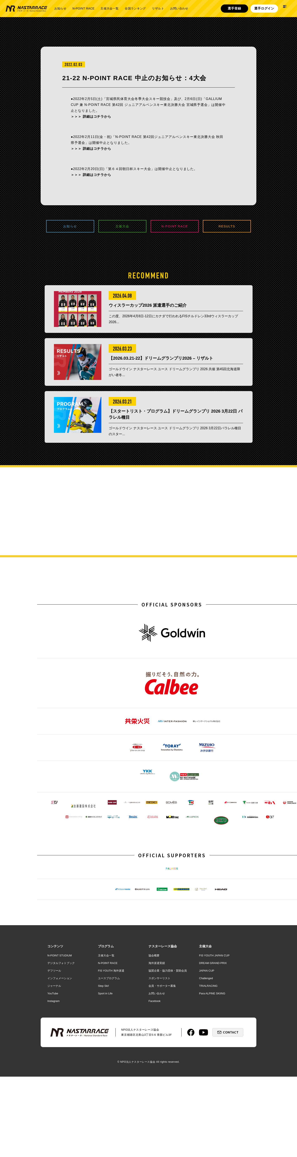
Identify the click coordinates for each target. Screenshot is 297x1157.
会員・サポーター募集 (162, 1074)
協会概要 (153, 1043)
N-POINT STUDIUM (59, 1043)
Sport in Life (105, 1081)
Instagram (53, 1089)
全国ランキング (135, 8)
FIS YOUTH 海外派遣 (111, 1059)
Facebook (154, 1089)
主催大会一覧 (109, 8)
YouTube (52, 1081)
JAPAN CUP (206, 1059)
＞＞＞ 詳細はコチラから (91, 116)
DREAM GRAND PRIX (213, 1051)
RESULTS (227, 226)
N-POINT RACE (83, 8)
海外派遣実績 (156, 1051)
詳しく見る (253, 550)
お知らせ (60, 8)
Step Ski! (103, 1074)
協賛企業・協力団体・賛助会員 (167, 1059)
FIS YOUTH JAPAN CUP (214, 1043)
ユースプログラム (109, 1066)
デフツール (54, 1059)
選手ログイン (264, 8)
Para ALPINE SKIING (212, 1081)
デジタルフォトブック (61, 1051)
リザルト (158, 8)
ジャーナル (54, 1074)
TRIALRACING (208, 1074)
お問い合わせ (179, 8)
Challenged (206, 1066)
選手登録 (234, 8)
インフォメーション (59, 1066)
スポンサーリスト (159, 1066)
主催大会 (122, 226)
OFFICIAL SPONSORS (172, 625)
